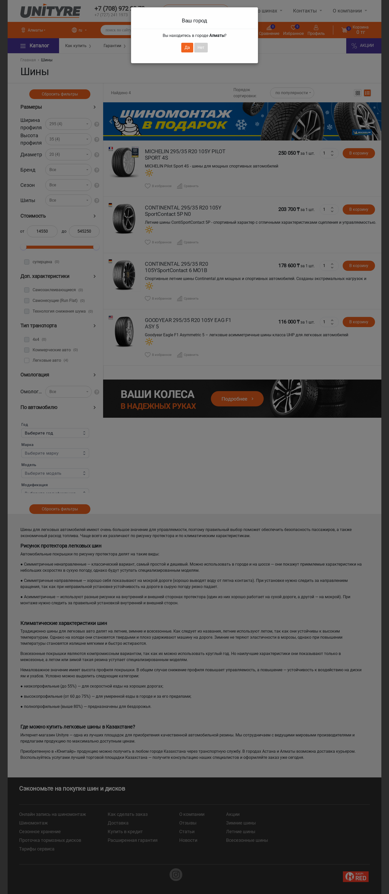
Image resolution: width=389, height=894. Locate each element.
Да (187, 47)
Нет (201, 47)
